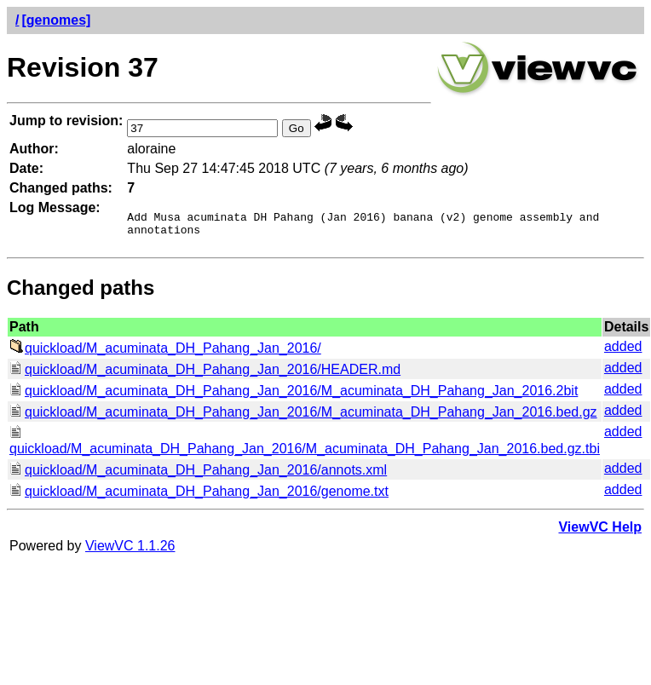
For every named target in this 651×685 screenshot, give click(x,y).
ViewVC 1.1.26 (130, 551)
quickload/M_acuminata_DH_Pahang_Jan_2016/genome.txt (199, 496)
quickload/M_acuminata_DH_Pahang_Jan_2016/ (165, 353)
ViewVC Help (600, 532)
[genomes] (55, 20)
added (623, 351)
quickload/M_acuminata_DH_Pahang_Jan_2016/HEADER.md (204, 374)
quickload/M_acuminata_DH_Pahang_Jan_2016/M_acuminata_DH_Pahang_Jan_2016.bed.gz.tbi (304, 446)
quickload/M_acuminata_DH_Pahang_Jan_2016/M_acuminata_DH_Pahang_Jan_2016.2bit (293, 396)
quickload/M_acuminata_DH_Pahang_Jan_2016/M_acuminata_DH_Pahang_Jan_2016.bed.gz (303, 417)
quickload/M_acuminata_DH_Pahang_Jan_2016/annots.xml (198, 475)
